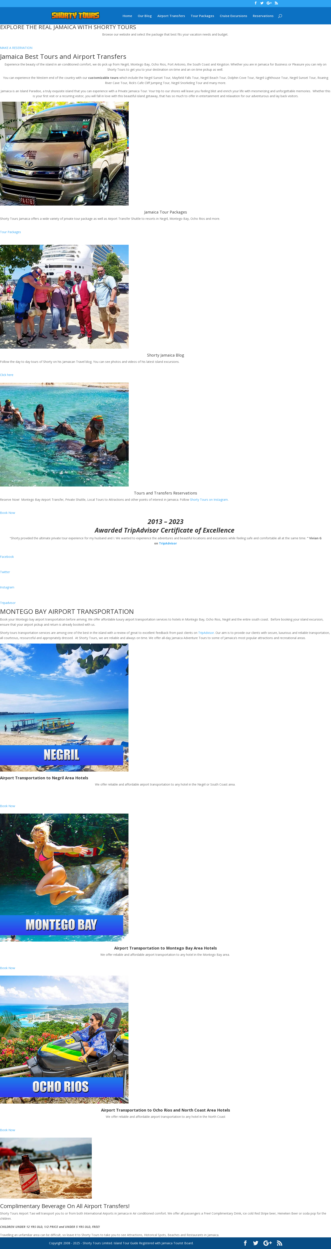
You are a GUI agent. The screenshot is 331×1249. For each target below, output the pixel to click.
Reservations (263, 16)
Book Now (7, 513)
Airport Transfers (171, 16)
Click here (6, 375)
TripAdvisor (168, 543)
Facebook (7, 557)
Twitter (5, 572)
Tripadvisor (8, 603)
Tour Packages (202, 16)
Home (127, 16)
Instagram (7, 587)
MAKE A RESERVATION (16, 48)
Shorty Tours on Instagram (209, 499)
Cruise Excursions (233, 16)
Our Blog (145, 16)
